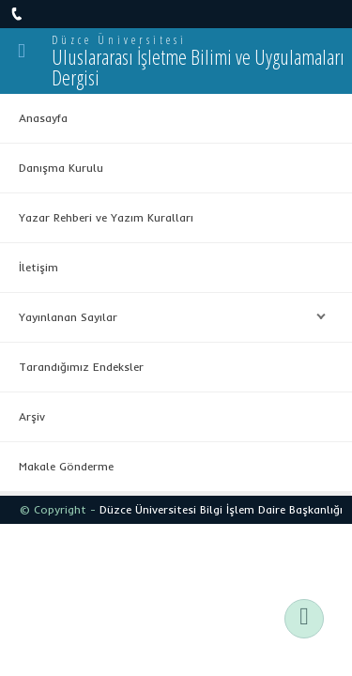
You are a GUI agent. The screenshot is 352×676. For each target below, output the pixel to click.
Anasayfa (43, 118)
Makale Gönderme (66, 466)
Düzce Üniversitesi (119, 40)
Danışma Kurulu (61, 168)
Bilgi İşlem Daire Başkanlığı (271, 509)
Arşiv (32, 416)
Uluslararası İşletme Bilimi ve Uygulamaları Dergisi (198, 66)
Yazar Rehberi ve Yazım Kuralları (106, 217)
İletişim (38, 267)
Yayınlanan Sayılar (167, 317)
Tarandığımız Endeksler (81, 367)
